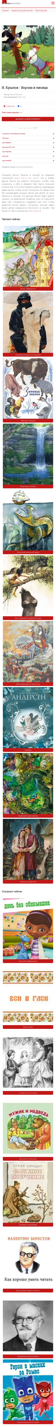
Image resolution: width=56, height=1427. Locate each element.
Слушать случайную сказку (13, 134)
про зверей (6, 160)
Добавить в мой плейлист (28, 119)
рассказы (11, 3)
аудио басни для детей (26, 178)
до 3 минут (6, 143)
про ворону (7, 152)
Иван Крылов (34, 211)
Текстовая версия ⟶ (12, 112)
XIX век (5, 138)
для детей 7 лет (8, 147)
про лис (5, 156)
